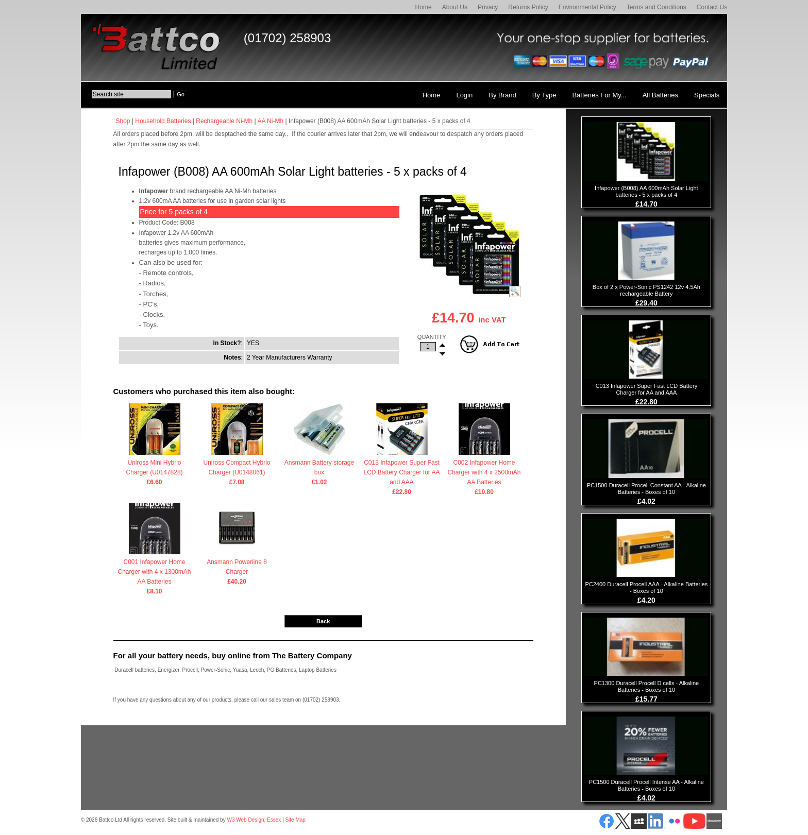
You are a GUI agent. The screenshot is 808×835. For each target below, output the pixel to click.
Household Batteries (163, 121)
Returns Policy (528, 7)
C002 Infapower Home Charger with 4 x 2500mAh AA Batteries (484, 473)
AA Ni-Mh (270, 121)
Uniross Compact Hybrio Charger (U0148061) (237, 468)
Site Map (295, 820)
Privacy (488, 7)
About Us (454, 7)
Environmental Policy (587, 7)
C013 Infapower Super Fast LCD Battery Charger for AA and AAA (402, 473)
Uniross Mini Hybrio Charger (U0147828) (154, 468)
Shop (123, 121)
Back (323, 621)
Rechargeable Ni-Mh (224, 121)
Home (423, 7)
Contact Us (712, 7)
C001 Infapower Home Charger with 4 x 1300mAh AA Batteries (154, 573)
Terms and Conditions (656, 7)
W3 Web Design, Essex (254, 820)
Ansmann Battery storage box (319, 468)
